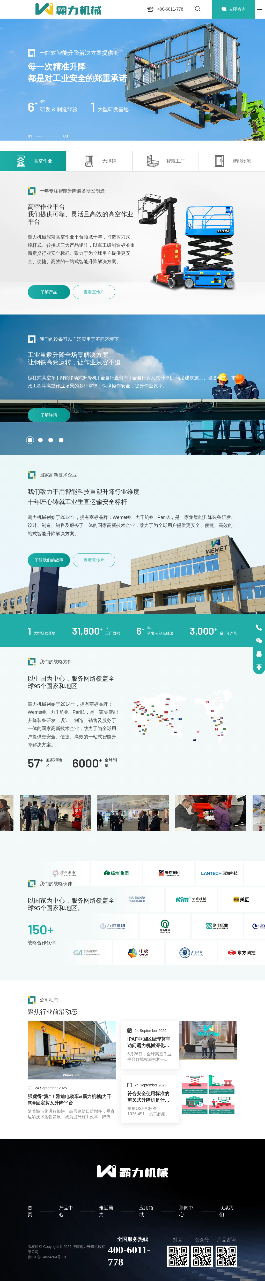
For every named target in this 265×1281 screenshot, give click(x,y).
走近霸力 (106, 1211)
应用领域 (146, 1211)
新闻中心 (186, 1211)
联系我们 (226, 1211)
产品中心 (66, 1211)
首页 (30, 1211)
